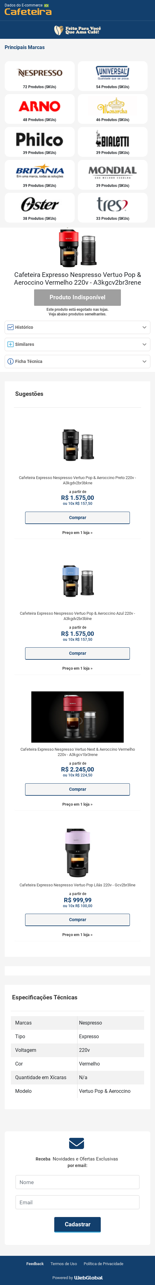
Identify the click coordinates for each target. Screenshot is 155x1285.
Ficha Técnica (77, 361)
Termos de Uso (64, 1263)
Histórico (77, 327)
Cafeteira (28, 11)
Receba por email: (77, 1162)
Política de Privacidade (103, 1263)
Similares (77, 344)
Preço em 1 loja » (77, 532)
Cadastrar (78, 1224)
